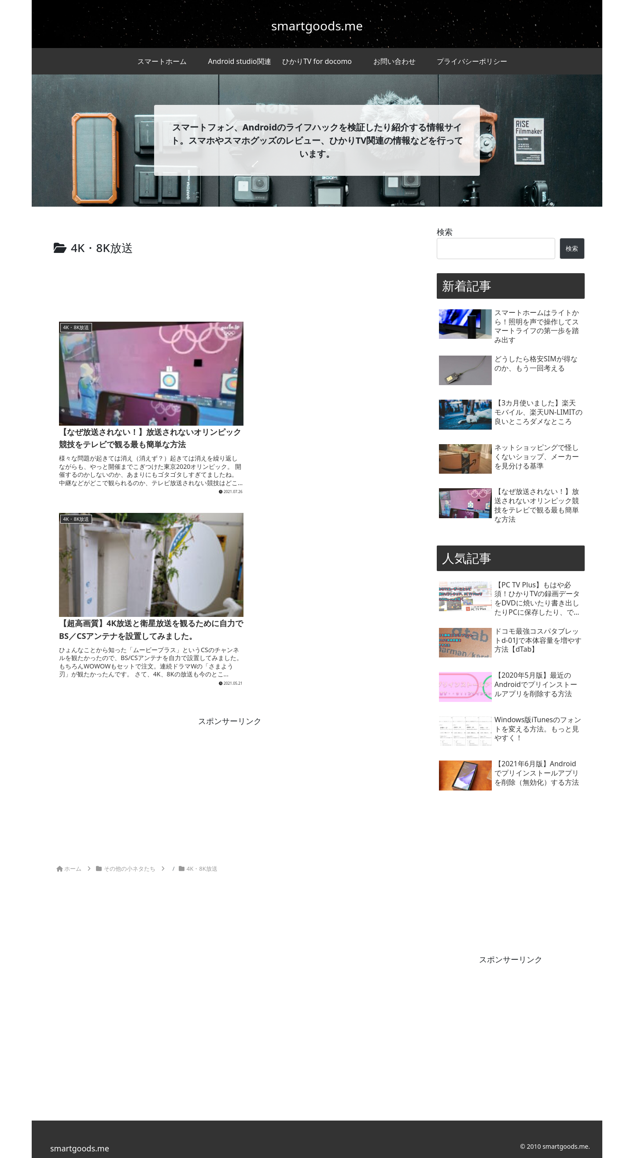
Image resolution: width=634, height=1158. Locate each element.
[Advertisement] (230, 282)
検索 (445, 231)
